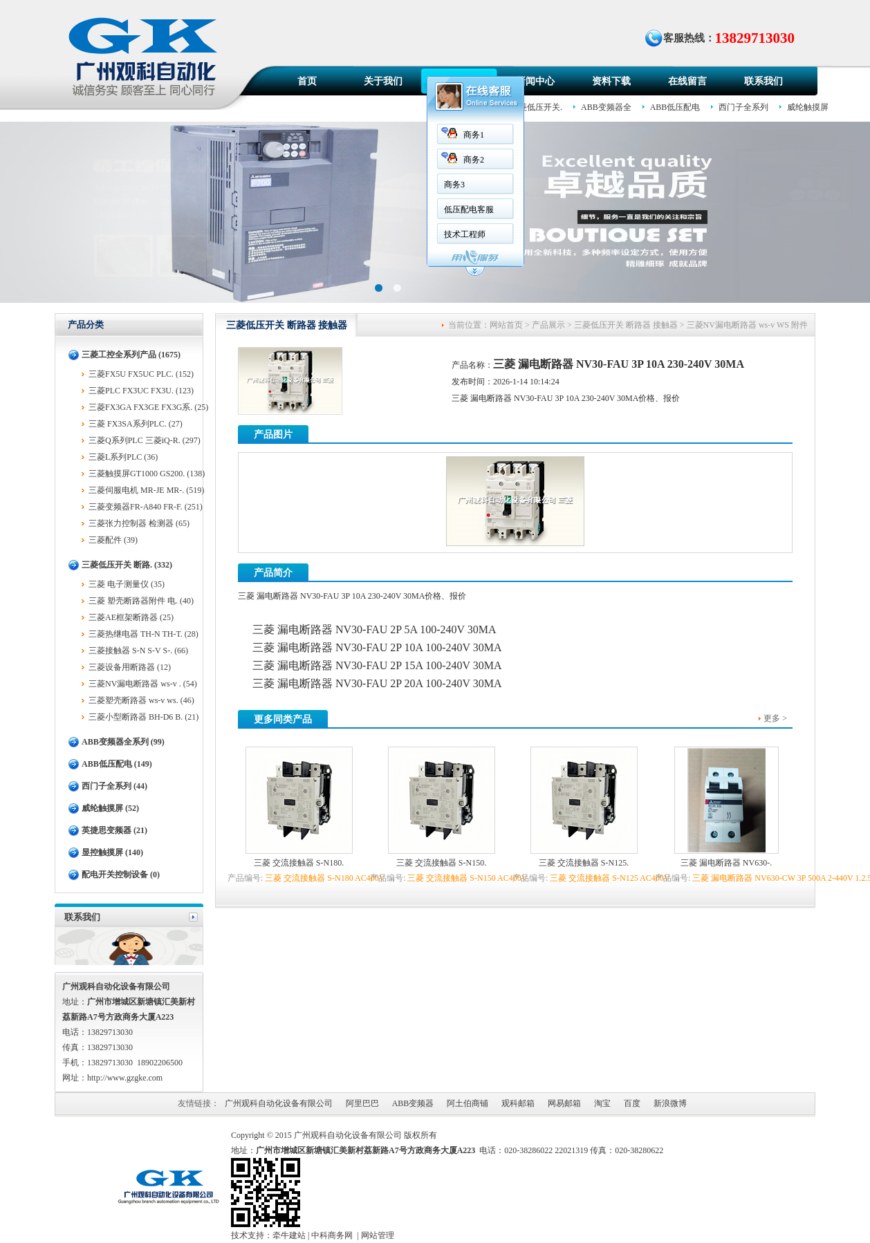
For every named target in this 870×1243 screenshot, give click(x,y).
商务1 (473, 135)
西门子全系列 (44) (114, 786)
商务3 (454, 184)
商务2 (473, 160)
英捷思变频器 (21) (114, 830)
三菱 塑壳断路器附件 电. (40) (141, 601)
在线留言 (687, 81)
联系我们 (763, 81)
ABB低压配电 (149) (117, 764)
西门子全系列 (743, 107)
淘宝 (602, 1103)
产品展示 (548, 325)
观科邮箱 (518, 1103)
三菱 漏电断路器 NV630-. (726, 863)
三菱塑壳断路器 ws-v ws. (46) (141, 700)
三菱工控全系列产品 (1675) (131, 354)
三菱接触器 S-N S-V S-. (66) (138, 650)
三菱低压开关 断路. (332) (127, 565)
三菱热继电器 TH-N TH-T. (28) (143, 634)
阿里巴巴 (362, 1103)
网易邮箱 (564, 1103)
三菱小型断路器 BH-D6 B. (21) (143, 717)
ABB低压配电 (675, 107)
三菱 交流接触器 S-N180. (299, 863)
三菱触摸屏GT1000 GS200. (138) (147, 473)
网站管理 (377, 1235)
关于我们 (383, 81)
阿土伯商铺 (467, 1103)
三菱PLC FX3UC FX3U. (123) (141, 390)
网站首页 (506, 325)
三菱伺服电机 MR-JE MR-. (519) (146, 490)
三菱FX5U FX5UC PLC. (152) (141, 374)
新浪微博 (670, 1103)
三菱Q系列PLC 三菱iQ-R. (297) (145, 440)
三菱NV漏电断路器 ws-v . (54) (143, 684)
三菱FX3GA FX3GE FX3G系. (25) (148, 407)
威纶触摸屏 (808, 107)
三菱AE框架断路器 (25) (131, 617)
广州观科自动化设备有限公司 (279, 1103)
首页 (307, 81)
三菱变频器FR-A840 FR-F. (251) (146, 507)
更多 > (775, 718)
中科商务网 (332, 1235)
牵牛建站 (289, 1235)
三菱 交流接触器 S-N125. (584, 863)
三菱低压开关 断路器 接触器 (626, 325)
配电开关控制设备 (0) (121, 874)
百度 (632, 1103)
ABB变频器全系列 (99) (123, 742)
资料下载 (611, 81)
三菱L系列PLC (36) (123, 457)
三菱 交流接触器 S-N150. (441, 863)
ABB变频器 (413, 1103)
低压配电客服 (469, 209)
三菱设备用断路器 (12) (130, 667)
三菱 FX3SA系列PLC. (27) (136, 424)
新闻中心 (535, 81)
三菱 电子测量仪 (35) (127, 584)
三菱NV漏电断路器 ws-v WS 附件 (747, 325)
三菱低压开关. (536, 107)
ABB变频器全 (606, 107)
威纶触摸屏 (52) (110, 808)
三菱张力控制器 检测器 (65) (139, 523)
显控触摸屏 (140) (112, 852)
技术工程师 (464, 234)
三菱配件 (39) (113, 540)
